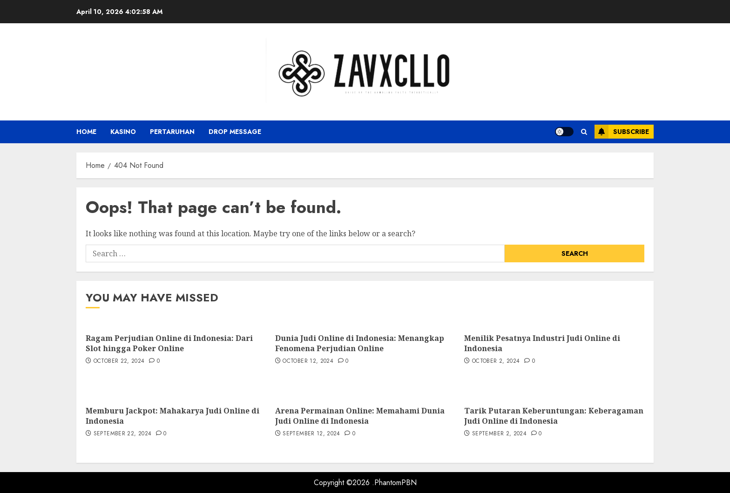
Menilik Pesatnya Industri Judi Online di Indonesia (542, 343)
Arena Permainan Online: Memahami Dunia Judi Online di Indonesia (360, 416)
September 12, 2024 (311, 434)
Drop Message (235, 131)
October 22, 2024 (119, 361)
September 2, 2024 (499, 434)
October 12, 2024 (308, 361)
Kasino (123, 131)
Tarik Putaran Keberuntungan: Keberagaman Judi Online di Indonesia (553, 416)
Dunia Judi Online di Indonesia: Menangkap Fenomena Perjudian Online (359, 343)
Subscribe (622, 132)
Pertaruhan (172, 131)
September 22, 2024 (122, 434)
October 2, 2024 (496, 361)
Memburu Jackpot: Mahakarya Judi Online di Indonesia (172, 416)
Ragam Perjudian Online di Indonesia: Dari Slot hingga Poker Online (169, 343)
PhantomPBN (395, 482)
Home (86, 131)
